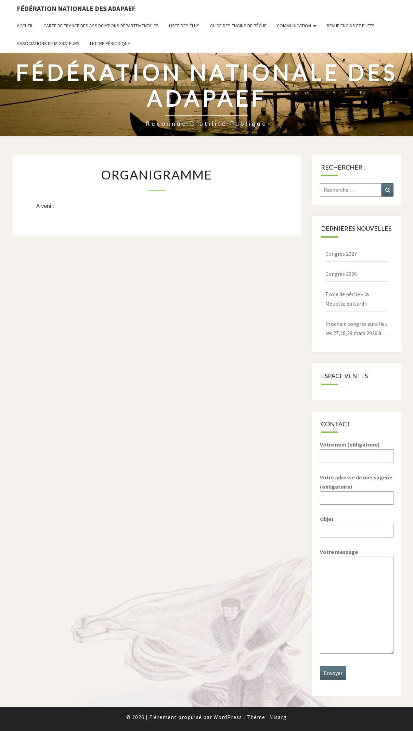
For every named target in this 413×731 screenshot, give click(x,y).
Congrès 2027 (341, 253)
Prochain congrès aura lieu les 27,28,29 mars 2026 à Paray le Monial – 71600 (356, 329)
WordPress (228, 717)
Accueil (25, 26)
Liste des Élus (184, 26)
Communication (294, 26)
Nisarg (278, 717)
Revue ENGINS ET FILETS (351, 26)
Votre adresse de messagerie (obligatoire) (356, 487)
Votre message (356, 601)
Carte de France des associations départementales (101, 26)
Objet (356, 525)
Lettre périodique (110, 43)
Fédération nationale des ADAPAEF (76, 8)
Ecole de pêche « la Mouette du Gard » (347, 299)
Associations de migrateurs (48, 43)
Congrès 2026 (341, 273)
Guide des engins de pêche (238, 26)
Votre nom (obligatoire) (356, 450)
